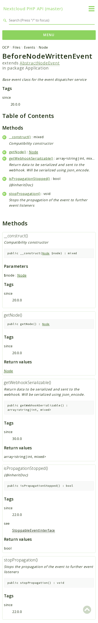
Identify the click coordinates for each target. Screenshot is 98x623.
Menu (49, 35)
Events (29, 47)
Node (43, 47)
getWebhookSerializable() (31, 158)
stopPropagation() (25, 193)
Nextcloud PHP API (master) (33, 9)
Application (37, 68)
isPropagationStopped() (29, 178)
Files (16, 47)
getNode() (17, 152)
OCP (5, 47)
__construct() (20, 137)
